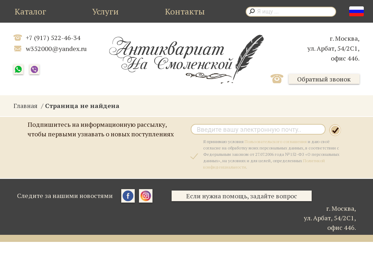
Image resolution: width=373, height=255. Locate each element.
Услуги (105, 11)
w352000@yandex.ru (56, 48)
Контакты (185, 11)
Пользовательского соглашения (276, 141)
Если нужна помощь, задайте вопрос (241, 196)
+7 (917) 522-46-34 (53, 37)
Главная (25, 105)
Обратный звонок (324, 79)
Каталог (30, 11)
